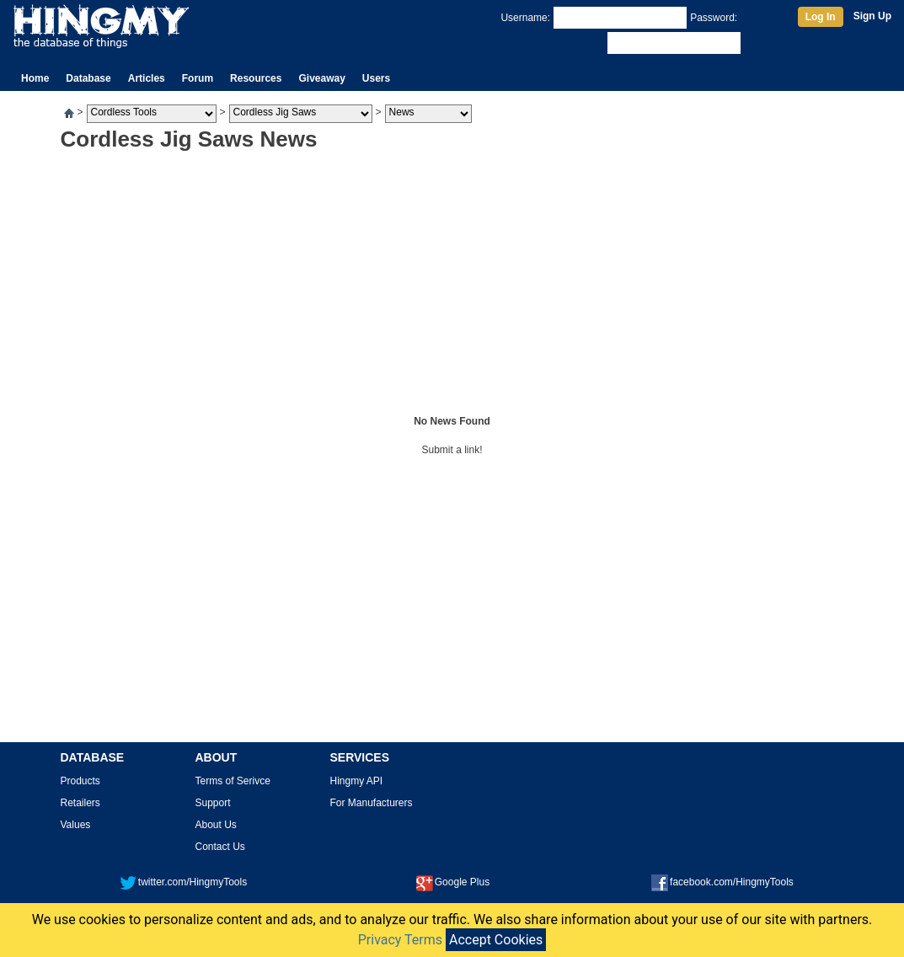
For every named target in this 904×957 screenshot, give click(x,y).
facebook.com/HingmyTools (722, 882)
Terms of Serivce (232, 781)
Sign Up (872, 16)
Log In (820, 17)
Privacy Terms (400, 940)
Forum (197, 78)
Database (88, 78)
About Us (216, 825)
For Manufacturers (371, 803)
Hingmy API (356, 781)
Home (35, 78)
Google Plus (452, 882)
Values (76, 825)
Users (376, 78)
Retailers (80, 803)
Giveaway (321, 78)
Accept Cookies (496, 940)
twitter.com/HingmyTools (183, 882)
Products (80, 781)
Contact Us (220, 847)
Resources (255, 78)
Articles (146, 78)
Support (213, 803)
